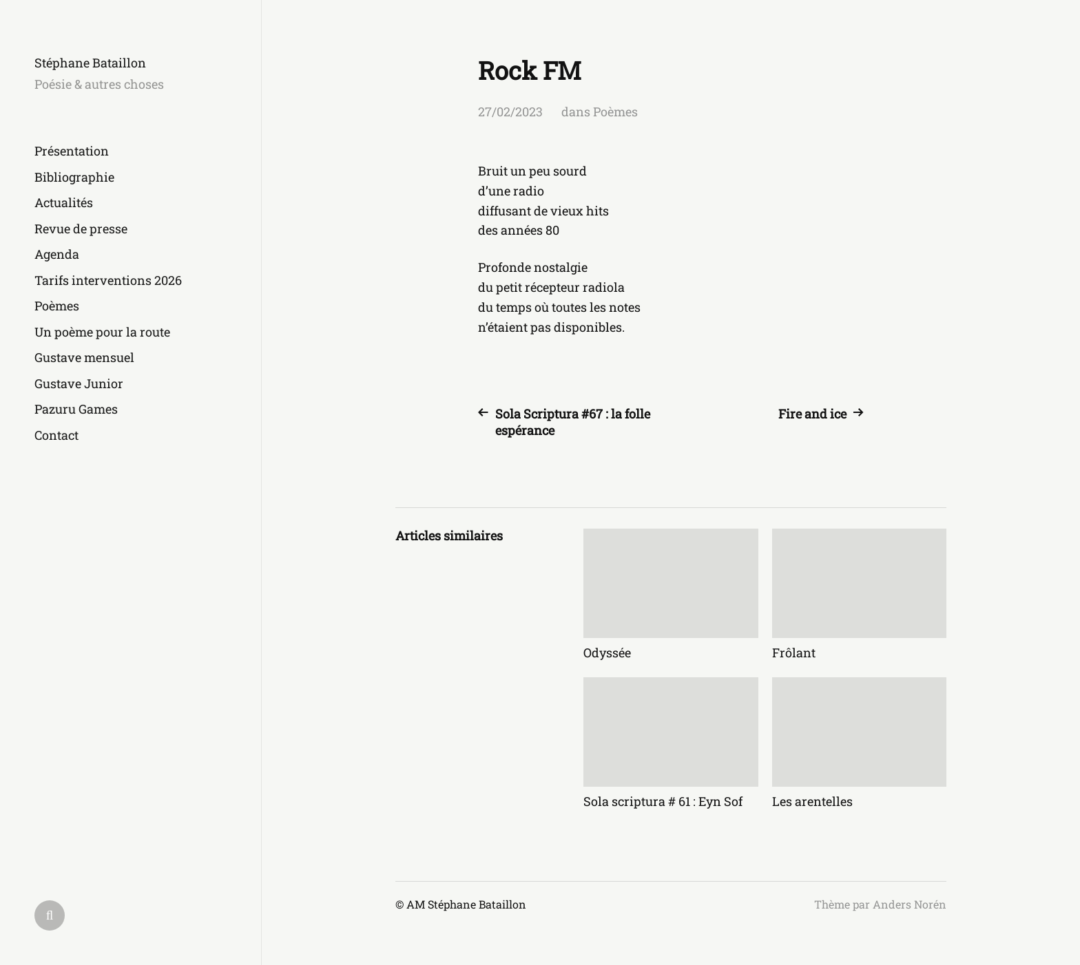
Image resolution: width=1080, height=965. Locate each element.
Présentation (71, 150)
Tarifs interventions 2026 (108, 280)
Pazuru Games (76, 409)
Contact (56, 435)
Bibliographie (74, 177)
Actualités (63, 202)
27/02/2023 (510, 111)
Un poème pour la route (102, 332)
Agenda (56, 254)
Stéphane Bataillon (90, 62)
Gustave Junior (78, 383)
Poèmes (56, 305)
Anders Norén (909, 904)
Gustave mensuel (84, 357)
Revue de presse (80, 228)
